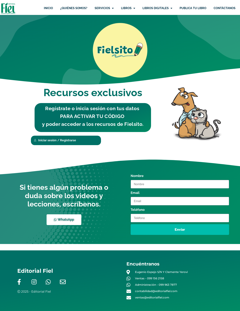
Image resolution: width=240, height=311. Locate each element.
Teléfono (138, 210)
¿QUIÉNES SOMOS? (73, 8)
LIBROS (128, 8)
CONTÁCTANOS (224, 8)
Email (135, 193)
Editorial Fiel (35, 270)
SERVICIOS (104, 8)
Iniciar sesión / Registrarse (55, 140)
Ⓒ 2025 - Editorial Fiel (34, 291)
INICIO (48, 8)
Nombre (137, 176)
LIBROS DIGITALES (157, 8)
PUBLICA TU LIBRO (193, 8)
